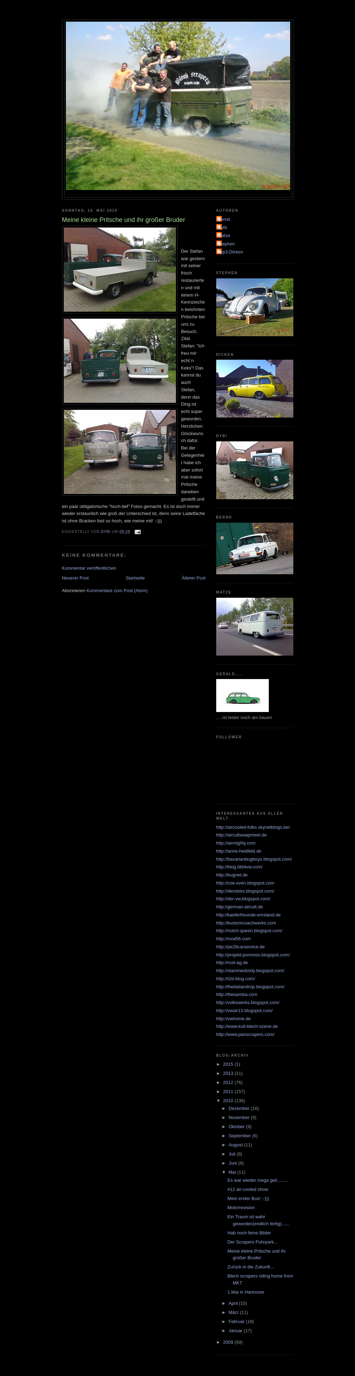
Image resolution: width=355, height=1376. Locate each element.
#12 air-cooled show (247, 1189)
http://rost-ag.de (232, 962)
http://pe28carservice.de (240, 946)
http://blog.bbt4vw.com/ (239, 866)
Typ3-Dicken (230, 252)
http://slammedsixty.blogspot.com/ (250, 970)
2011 (229, 1091)
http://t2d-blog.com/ (235, 978)
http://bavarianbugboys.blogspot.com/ (254, 859)
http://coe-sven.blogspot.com (245, 883)
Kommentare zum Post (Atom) (117, 590)
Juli (232, 1154)
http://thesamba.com (237, 994)
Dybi (222, 227)
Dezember (239, 1108)
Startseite (135, 578)
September (240, 1135)
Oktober (237, 1126)
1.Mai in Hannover (246, 1292)
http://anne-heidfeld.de (238, 851)
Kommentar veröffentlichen (89, 568)
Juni (233, 1163)
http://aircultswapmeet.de (241, 835)
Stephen (226, 243)
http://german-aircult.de (239, 906)
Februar (237, 1321)
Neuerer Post (75, 578)
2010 (229, 1100)
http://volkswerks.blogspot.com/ (248, 1002)
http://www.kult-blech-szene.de (247, 1026)
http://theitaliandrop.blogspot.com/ (250, 986)
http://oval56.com (233, 938)
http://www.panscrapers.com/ (245, 1034)
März (234, 1312)
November (239, 1117)
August (236, 1144)
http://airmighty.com (235, 843)
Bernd (224, 219)
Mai (232, 1172)
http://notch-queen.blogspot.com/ (249, 930)
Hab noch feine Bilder (249, 1232)
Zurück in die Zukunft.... (251, 1266)
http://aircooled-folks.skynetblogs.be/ (253, 827)
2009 (229, 1342)
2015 (229, 1064)
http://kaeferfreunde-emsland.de (248, 914)
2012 (229, 1082)
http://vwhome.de (233, 1018)
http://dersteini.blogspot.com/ (245, 891)
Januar (236, 1330)
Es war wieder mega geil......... (257, 1180)
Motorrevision (241, 1207)
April (233, 1303)
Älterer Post (194, 578)
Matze (224, 235)
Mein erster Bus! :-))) (248, 1198)
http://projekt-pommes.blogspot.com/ (253, 954)
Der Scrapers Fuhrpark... (252, 1242)
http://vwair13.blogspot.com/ (244, 1010)
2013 (229, 1073)
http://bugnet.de (232, 874)
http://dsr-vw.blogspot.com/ (243, 898)
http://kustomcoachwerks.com (246, 923)
